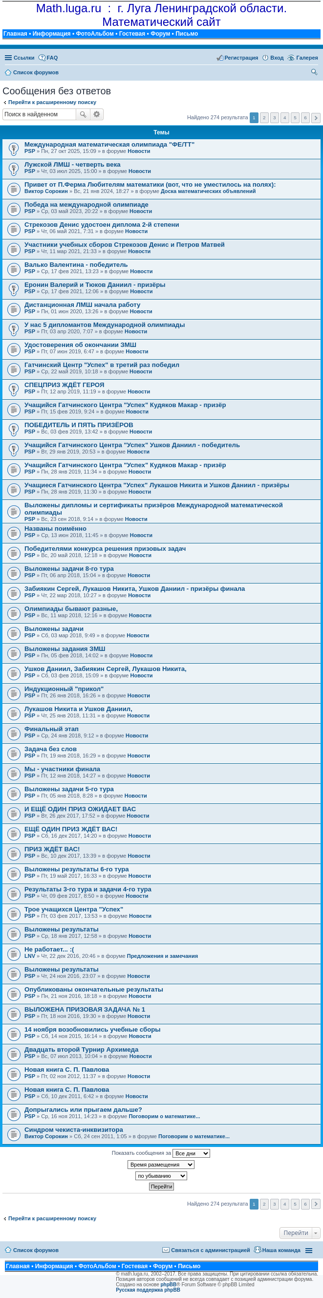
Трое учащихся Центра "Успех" (73, 909)
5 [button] (295, 117)
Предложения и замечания (162, 956)
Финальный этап (51, 729)
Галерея (307, 58)
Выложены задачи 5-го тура (69, 789)
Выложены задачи (54, 628)
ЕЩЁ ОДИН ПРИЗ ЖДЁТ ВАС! (70, 829)
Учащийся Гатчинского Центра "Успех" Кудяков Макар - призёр (125, 405)
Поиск (83, 114)
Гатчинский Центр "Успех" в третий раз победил (101, 364)
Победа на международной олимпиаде (86, 204)
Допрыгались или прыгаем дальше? (83, 1109)
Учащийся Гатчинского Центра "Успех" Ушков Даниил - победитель (132, 445)
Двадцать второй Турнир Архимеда (81, 1049)
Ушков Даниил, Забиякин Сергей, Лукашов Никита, (105, 668)
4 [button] (284, 117)
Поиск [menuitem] (315, 73)
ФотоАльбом (94, 33)
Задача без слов (50, 749)
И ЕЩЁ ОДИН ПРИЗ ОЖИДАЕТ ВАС (80, 809)
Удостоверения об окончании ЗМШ (80, 344)
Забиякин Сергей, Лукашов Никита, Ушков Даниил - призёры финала (134, 588)
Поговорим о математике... (164, 1116)
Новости (139, 151)
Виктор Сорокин (46, 191)
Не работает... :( (49, 949)
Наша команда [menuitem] (281, 1250)
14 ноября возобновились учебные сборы (92, 1029)
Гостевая (132, 33)
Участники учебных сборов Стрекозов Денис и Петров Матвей (124, 244)
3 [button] (274, 117)
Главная (15, 33)
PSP (29, 151)
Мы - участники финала (62, 769)
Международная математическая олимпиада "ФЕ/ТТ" (109, 144)
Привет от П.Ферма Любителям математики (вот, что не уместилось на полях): (150, 184)
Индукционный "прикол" (64, 688)
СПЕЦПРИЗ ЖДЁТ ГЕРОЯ (64, 385)
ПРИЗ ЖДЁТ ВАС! (52, 849)
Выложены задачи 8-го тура (69, 568)
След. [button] (316, 118)
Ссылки (24, 58)
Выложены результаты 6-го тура (76, 869)
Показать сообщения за (161, 1153)
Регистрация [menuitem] (241, 58)
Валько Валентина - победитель (76, 264)
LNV (29, 956)
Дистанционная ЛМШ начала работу (82, 304)
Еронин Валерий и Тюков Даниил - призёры (94, 284)
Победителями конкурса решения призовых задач (105, 548)
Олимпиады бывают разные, (71, 608)
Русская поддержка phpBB (148, 1290)
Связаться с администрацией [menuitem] (210, 1250)
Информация (52, 33)
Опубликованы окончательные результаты (93, 989)
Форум (160, 33)
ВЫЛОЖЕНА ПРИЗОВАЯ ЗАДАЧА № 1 (84, 1009)
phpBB (169, 1284)
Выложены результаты (61, 929)
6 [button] (305, 117)
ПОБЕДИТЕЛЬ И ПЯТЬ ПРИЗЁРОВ (78, 425)
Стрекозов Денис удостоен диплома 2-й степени (101, 224)
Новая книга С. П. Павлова (66, 1069)
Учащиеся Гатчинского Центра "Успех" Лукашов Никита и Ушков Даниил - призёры (156, 485)
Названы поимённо (55, 528)
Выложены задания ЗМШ (65, 648)
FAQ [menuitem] (52, 58)
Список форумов (36, 1250)
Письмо (186, 33)
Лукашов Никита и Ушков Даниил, (78, 709)
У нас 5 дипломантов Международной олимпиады (104, 324)
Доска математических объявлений (208, 191)
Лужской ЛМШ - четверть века (72, 164)
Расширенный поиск (97, 114)
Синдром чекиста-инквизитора (73, 1129)
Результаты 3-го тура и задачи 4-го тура (87, 889)
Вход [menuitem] (276, 58)
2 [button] (264, 117)
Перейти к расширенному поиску (52, 102)
